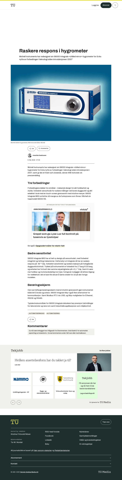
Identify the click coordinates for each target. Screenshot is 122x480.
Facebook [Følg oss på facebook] (49, 436)
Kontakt (61, 464)
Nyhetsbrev (84, 432)
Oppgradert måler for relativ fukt (50, 246)
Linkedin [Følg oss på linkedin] (48, 440)
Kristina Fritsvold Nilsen (21, 434)
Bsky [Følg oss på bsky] (47, 444)
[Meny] (115, 5)
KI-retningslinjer (85, 444)
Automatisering (53, 313)
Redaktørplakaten (62, 450)
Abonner (106, 5)
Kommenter (43, 148)
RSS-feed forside (52, 432)
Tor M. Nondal (17, 442)
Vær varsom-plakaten (43, 450)
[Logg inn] (95, 5)
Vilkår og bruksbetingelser (90, 440)
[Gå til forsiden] (13, 5)
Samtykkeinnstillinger (88, 436)
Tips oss (106, 422)
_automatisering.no (36, 313)
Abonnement (61, 458)
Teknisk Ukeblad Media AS (29, 472)
